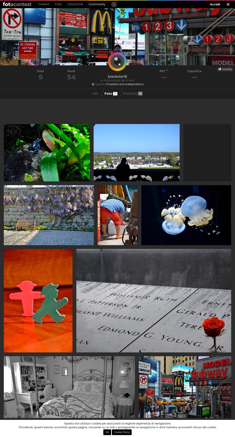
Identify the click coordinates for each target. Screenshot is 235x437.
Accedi (215, 4)
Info (95, 93)
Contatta (225, 69)
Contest (43, 4)
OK (107, 432)
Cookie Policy (122, 432)
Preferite (133, 93)
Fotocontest (17, 4)
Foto (58, 4)
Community (97, 4)
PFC (163, 71)
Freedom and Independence (125, 84)
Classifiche (75, 4)
